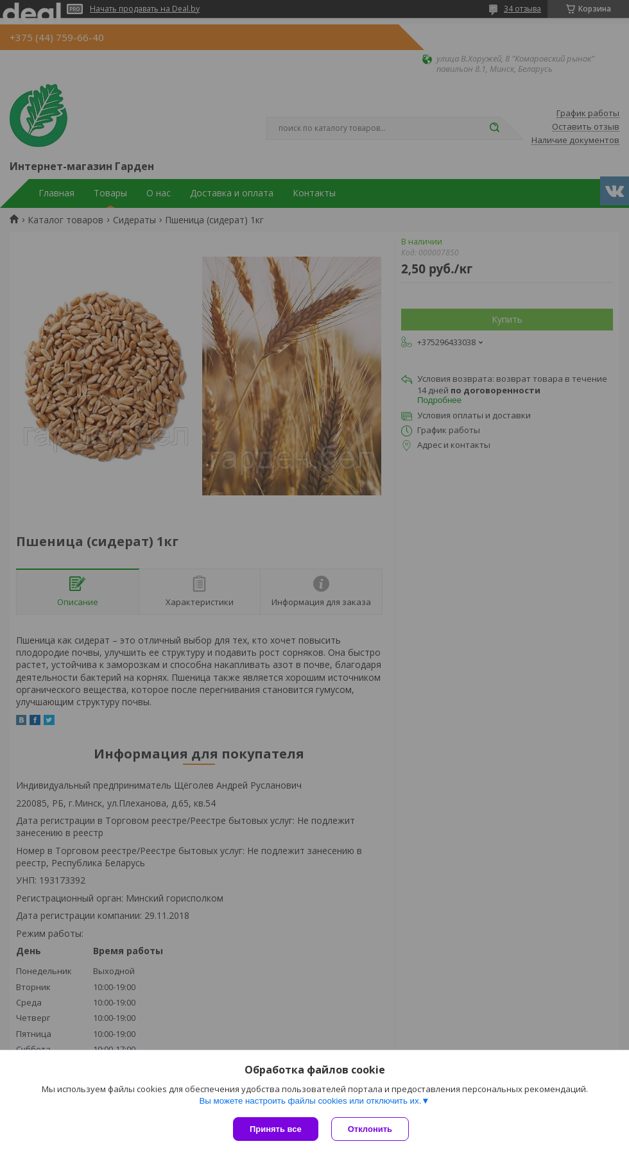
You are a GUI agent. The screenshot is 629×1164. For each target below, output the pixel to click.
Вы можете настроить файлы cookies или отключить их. (310, 1101)
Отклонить (370, 1129)
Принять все (276, 1129)
